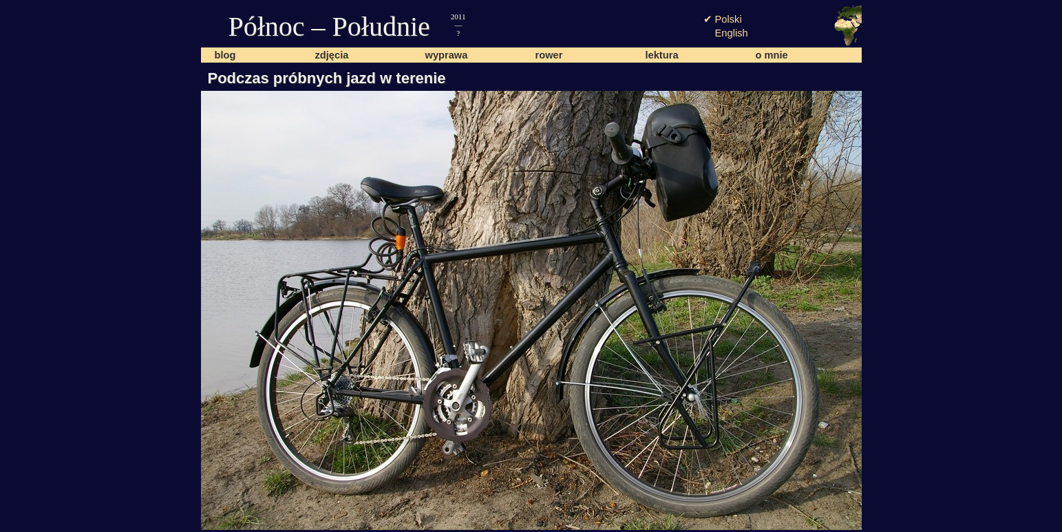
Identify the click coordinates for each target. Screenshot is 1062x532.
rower (549, 55)
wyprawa (446, 55)
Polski (728, 19)
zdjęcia (332, 55)
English (731, 33)
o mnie (772, 55)
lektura (662, 55)
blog (225, 55)
